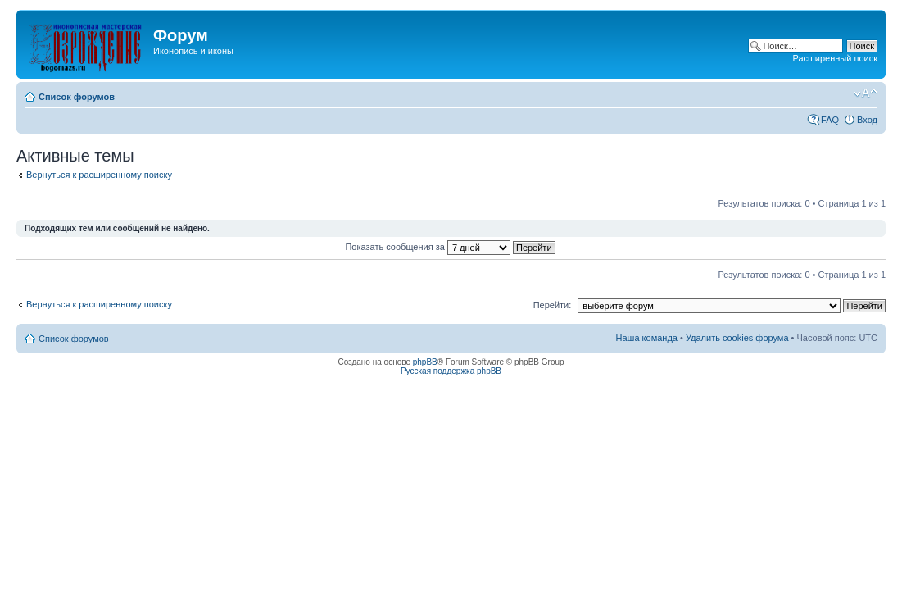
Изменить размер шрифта (865, 93)
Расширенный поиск (834, 58)
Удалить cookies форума (737, 338)
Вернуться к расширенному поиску (99, 175)
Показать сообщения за (450, 247)
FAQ (830, 120)
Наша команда (647, 338)
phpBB (425, 361)
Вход (867, 120)
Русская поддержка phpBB (451, 370)
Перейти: (552, 305)
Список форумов (77, 97)
